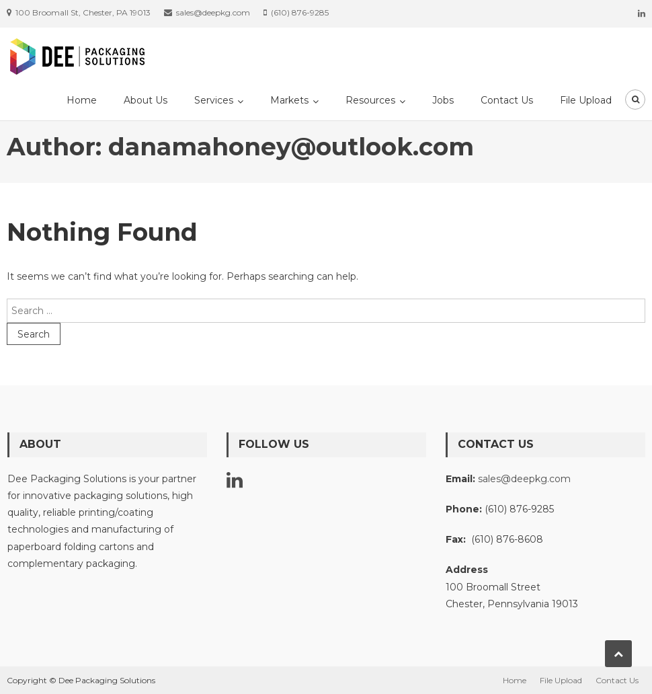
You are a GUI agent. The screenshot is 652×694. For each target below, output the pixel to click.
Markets (289, 100)
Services (213, 100)
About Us (145, 100)
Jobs (443, 100)
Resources (370, 100)
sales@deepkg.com (524, 479)
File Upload (586, 100)
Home (82, 100)
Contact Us (507, 100)
